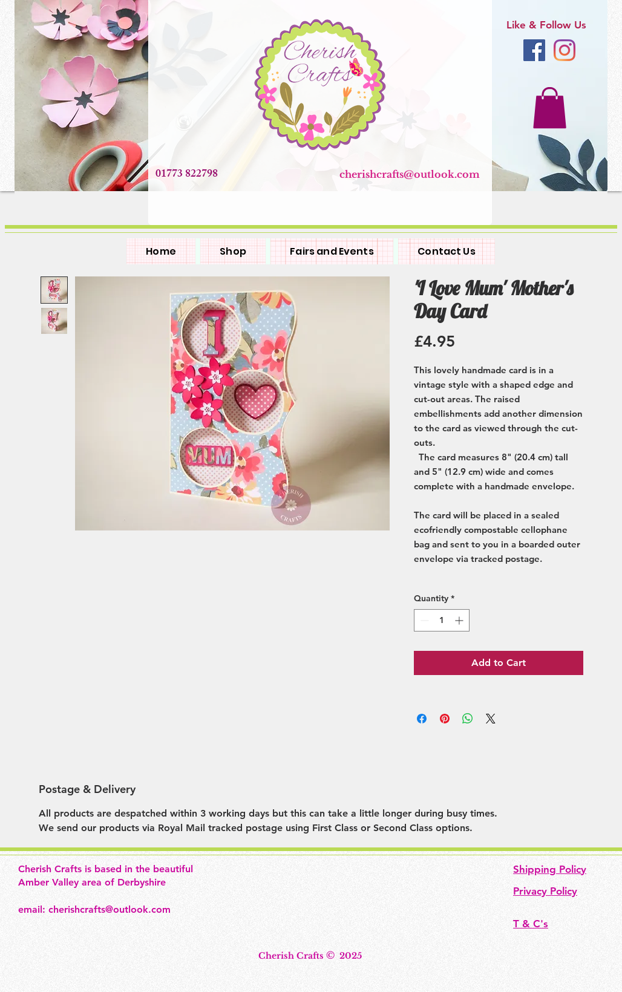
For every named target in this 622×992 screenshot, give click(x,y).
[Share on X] (490, 718)
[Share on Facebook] (421, 718)
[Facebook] (534, 50)
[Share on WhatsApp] (467, 718)
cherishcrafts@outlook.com (409, 174)
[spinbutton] (442, 620)
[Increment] (460, 620)
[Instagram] (564, 50)
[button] (549, 107)
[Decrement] (423, 620)
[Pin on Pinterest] (444, 718)
